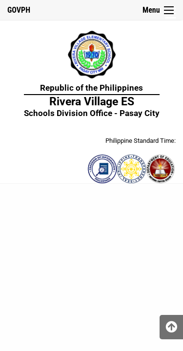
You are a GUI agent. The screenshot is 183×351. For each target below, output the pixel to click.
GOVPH (18, 10)
